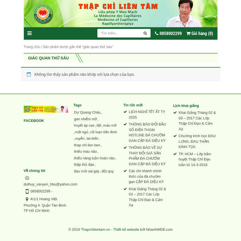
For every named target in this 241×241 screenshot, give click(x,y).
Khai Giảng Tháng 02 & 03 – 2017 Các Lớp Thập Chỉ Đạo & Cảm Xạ (147, 197)
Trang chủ (32, 47)
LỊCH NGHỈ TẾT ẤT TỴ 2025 (147, 114)
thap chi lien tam (87, 145)
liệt (99, 125)
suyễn (79, 138)
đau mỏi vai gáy (87, 171)
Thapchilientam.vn (95, 229)
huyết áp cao (84, 125)
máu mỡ (109, 125)
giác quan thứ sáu (48, 58)
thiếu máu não (85, 151)
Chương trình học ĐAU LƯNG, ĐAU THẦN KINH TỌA (197, 141)
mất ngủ (81, 132)
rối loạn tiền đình (103, 132)
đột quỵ (108, 171)
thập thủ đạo (84, 164)
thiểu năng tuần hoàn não (94, 158)
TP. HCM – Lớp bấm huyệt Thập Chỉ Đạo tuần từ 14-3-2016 (195, 159)
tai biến (92, 138)
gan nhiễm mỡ (85, 119)
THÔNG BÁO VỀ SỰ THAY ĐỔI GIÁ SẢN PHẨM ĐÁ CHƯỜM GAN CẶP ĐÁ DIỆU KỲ (147, 155)
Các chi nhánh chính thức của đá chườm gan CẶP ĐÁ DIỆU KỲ (146, 176)
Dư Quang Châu (87, 112)
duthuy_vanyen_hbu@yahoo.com (50, 184)
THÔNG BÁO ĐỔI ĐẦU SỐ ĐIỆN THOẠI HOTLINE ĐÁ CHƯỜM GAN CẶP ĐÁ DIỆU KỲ (147, 132)
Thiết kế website (126, 229)
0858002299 (40, 191)
